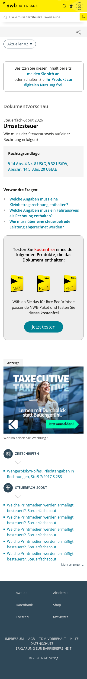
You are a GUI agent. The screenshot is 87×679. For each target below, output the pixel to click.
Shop (57, 605)
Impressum (14, 638)
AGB (31, 638)
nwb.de (21, 593)
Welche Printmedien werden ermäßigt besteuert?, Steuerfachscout (40, 507)
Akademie (60, 593)
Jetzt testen (43, 327)
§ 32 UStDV (57, 163)
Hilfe (74, 638)
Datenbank (24, 605)
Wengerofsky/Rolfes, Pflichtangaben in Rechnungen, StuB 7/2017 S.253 (40, 474)
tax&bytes (60, 617)
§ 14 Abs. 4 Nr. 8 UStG (27, 163)
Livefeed (22, 617)
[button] (64, 6)
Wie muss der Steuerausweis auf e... (37, 17)
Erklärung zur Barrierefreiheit (43, 648)
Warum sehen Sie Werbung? (25, 438)
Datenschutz (41, 643)
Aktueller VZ (19, 44)
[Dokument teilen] (78, 32)
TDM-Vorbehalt (52, 638)
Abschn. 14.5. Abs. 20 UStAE (32, 169)
